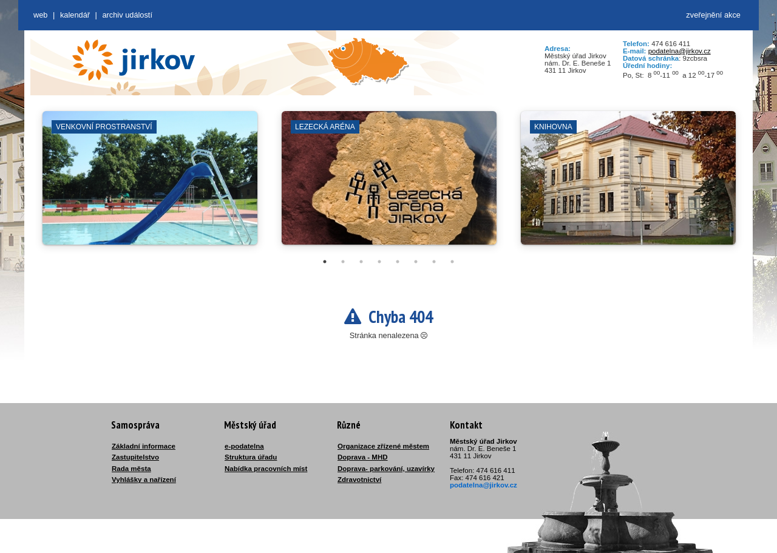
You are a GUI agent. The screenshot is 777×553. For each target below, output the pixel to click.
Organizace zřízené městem (383, 446)
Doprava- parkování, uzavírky (386, 468)
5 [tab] (398, 262)
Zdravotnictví (359, 479)
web (40, 14)
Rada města (131, 468)
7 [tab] (434, 262)
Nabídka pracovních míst (266, 468)
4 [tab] (379, 262)
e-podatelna (244, 446)
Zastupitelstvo (135, 457)
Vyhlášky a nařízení (144, 479)
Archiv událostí (127, 14)
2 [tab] (343, 262)
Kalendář (75, 14)
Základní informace (143, 446)
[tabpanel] (150, 184)
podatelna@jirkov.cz (679, 51)
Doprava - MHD (363, 457)
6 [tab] (416, 262)
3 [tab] (361, 262)
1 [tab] (325, 262)
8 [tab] (452, 262)
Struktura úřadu (251, 457)
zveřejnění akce (713, 14)
